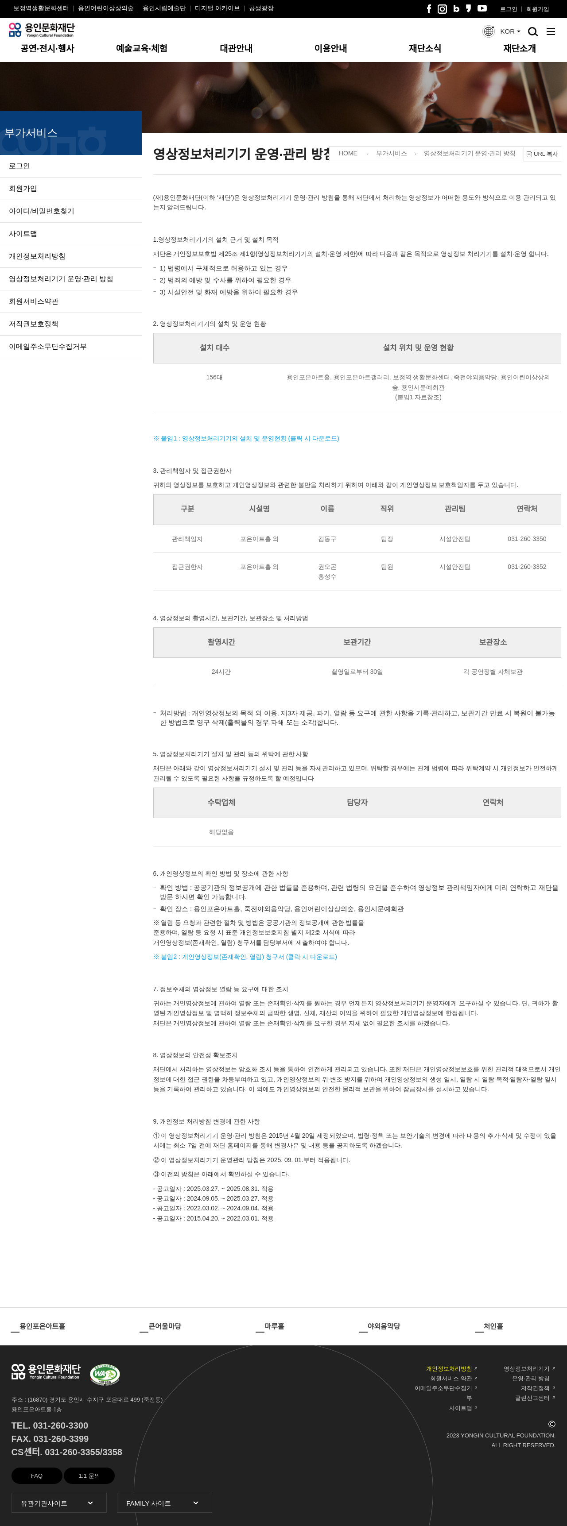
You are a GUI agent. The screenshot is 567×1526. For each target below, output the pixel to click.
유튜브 (482, 8)
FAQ (37, 1475)
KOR (507, 31)
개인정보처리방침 (37, 256)
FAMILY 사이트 (144, 1503)
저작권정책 (535, 1388)
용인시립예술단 (164, 8)
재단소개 (519, 49)
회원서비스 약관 (451, 1378)
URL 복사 (546, 154)
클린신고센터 (532, 1398)
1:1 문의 (89, 1475)
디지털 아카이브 (217, 8)
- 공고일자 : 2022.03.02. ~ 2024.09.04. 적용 (213, 1208)
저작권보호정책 (33, 324)
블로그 (456, 8)
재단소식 (425, 49)
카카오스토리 (468, 8)
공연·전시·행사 (47, 49)
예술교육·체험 (141, 49)
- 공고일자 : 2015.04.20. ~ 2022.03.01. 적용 (213, 1218)
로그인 (508, 9)
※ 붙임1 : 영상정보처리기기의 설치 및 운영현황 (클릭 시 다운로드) (246, 438)
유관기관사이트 (39, 1503)
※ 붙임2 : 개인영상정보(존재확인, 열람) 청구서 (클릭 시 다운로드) (245, 956)
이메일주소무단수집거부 (48, 346)
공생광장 (261, 8)
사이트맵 (23, 233)
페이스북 (429, 8)
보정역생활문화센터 (41, 8)
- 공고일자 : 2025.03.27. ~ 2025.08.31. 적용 (213, 1188)
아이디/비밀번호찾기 (41, 211)
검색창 (533, 31)
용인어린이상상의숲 (106, 8)
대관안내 (236, 49)
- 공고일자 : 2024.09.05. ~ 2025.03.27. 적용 (213, 1198)
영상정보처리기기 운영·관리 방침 (61, 278)
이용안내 (331, 49)
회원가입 (537, 9)
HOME (348, 153)
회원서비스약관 (33, 301)
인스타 (442, 9)
